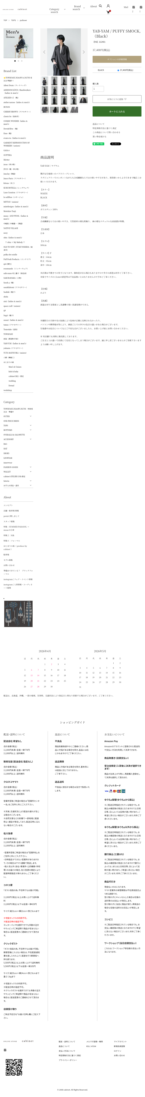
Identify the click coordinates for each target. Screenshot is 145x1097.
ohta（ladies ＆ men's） (13, 237)
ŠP (5, 310)
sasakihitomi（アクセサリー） (16, 287)
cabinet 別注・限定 (14, 376)
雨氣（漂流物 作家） (11, 339)
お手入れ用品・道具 (11, 485)
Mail (126, 7)
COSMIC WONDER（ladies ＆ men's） (16, 122)
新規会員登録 (119, 1046)
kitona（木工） (10, 183)
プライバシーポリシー (68, 1060)
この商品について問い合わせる (106, 132)
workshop (8, 390)
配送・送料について (67, 1041)
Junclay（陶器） (10, 174)
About (93, 6)
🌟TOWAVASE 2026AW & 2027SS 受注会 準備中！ (18, 79)
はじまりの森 (9, 362)
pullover (23, 20)
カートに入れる (117, 111)
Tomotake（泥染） (11, 329)
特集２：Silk (9, 535)
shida (6, 296)
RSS (87, 1046)
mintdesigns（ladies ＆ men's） (16, 206)
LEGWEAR (8, 458)
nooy (6, 233)
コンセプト (8, 505)
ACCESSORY (9, 439)
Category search (55, 9)
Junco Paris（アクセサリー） (15, 178)
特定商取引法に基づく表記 (104, 128)
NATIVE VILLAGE (11, 228)
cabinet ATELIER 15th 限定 (14, 476)
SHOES (6, 453)
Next (83, 52)
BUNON (7, 107)
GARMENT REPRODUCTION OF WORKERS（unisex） (17, 144)
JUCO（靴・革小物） (12, 169)
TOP (5, 20)
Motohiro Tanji (10, 211)
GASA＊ (7, 150)
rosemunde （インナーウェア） (16, 268)
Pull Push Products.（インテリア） (18, 259)
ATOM (93, 1046)
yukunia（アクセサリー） (14, 348)
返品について (99, 123)
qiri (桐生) (8, 264)
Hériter (6, 159)
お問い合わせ (9, 565)
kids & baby (11, 371)
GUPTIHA (8, 155)
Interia (6, 481)
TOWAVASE (8, 334)
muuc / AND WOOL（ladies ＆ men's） (16, 217)
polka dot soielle (10, 254)
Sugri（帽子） (9, 315)
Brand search (76, 8)
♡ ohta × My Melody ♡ (14, 242)
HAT (5, 448)
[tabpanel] (18, 43)
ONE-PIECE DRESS (11, 421)
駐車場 (6, 554)
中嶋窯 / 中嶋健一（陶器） (14, 223)
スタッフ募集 (9, 521)
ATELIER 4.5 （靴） (11, 97)
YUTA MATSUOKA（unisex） (15, 353)
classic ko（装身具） (12, 116)
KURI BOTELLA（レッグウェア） (17, 188)
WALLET (7, 471)
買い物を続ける (99, 136)
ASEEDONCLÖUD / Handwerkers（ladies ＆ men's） (17, 91)
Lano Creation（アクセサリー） (16, 192)
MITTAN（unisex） (12, 202)
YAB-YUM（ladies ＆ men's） (15, 343)
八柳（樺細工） (9, 357)
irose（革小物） (10, 164)
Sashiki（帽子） (10, 292)
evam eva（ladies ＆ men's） (15, 138)
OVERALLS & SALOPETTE (14, 434)
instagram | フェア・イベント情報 (18, 579)
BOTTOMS (8, 430)
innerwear (8, 462)
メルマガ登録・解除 (94, 1041)
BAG (5, 444)
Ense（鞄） (8, 133)
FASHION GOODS (11, 467)
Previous (44, 52)
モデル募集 (8, 560)
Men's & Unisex (12, 367)
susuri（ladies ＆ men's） (14, 320)
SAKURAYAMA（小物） (13, 278)
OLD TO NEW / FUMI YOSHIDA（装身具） (18, 248)
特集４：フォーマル (12, 540)
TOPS (13, 20)
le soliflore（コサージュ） (14, 197)
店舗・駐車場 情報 (11, 510)
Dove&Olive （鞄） (11, 128)
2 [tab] (18, 61)
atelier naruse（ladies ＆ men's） (17, 102)
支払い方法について (67, 1051)
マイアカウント (120, 1041)
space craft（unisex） (12, 306)
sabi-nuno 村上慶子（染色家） (16, 273)
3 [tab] (22, 61)
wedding (10, 381)
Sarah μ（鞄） (9, 282)
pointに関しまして (11, 516)
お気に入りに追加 (117, 99)
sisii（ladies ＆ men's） (13, 301)
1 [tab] (15, 61)
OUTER (7, 416)
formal (9, 385)
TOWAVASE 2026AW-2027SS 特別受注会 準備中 (18, 410)
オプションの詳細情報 (117, 59)
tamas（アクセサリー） (13, 324)
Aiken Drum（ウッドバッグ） (15, 85)
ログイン (117, 1051)
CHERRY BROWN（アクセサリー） (17, 111)
